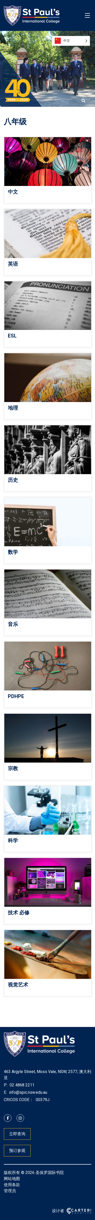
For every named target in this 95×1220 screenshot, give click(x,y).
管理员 (10, 1190)
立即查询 (17, 1133)
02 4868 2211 (21, 1085)
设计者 (58, 1210)
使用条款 (12, 1184)
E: (5, 1092)
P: (5, 1085)
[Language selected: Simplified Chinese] (71, 41)
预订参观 (17, 1150)
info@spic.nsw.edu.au (27, 1092)
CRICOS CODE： (18, 1099)
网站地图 (12, 1178)
